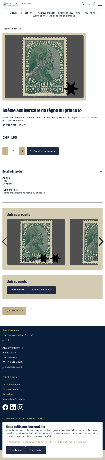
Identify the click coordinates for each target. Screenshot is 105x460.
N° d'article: (9, 125)
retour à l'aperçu (11, 29)
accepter (36, 450)
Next (93, 244)
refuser (15, 450)
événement (17, 289)
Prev (11, 244)
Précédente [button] (14, 310)
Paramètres (13, 442)
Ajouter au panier (42, 151)
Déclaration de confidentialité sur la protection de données (54, 442)
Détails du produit (12, 171)
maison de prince (42, 289)
